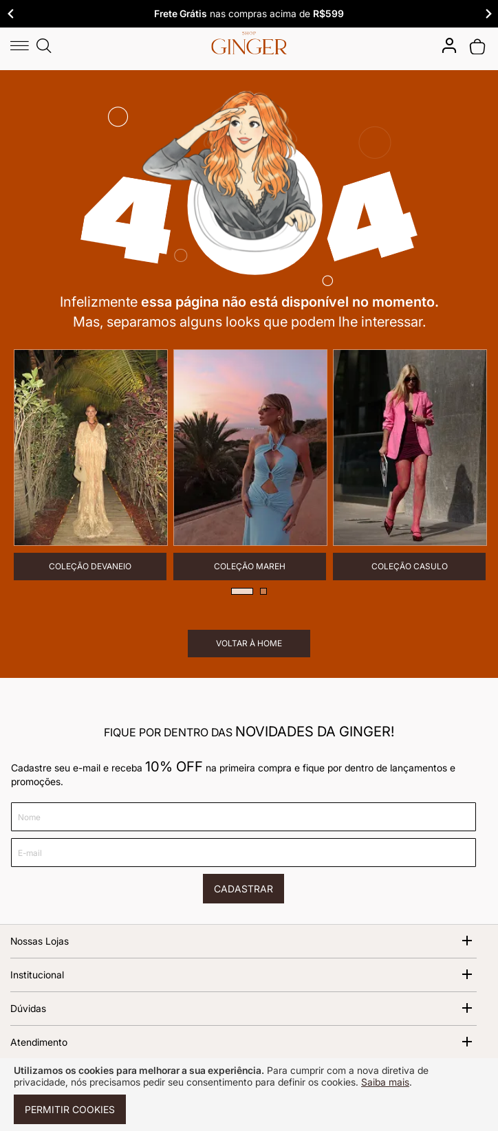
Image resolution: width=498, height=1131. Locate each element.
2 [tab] (263, 591)
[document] (249, 1094)
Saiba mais (385, 1082)
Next (487, 13)
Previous (10, 13)
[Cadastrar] (243, 888)
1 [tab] (242, 591)
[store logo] (249, 43)
